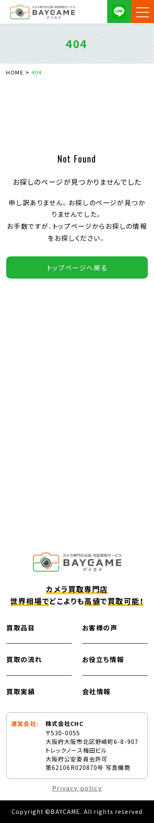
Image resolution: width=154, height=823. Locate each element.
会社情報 (96, 691)
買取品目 (20, 627)
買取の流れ (24, 659)
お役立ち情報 (103, 659)
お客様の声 (100, 627)
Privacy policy (77, 787)
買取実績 (20, 691)
